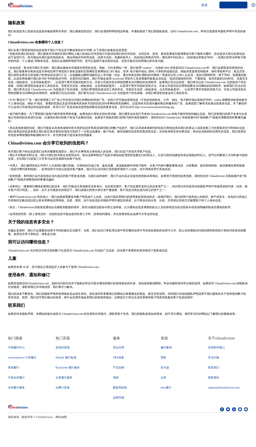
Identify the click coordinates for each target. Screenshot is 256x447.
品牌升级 (118, 397)
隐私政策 (13, 417)
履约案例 (166, 347)
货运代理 (118, 347)
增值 (116, 377)
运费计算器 (63, 387)
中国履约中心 (16, 347)
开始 (233, 5)
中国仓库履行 (16, 377)
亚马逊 (165, 367)
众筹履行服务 (64, 377)
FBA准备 (118, 357)
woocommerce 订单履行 (22, 357)
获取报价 (213, 377)
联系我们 (213, 367)
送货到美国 (63, 347)
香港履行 (13, 367)
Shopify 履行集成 (66, 357)
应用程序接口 (216, 347)
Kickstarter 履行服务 (68, 367)
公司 (78, 5)
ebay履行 (166, 387)
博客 (163, 357)
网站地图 (61, 417)
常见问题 (213, 357)
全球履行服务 (16, 387)
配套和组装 (120, 387)
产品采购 (118, 367)
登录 (204, 5)
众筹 (163, 377)
